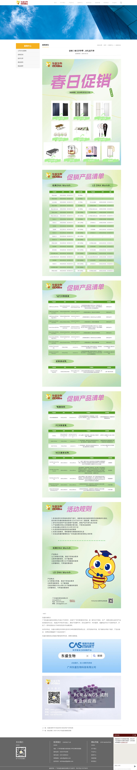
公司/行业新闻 (22, 50)
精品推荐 (20, 66)
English (114, 2)
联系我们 (106, 2)
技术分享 (20, 58)
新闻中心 (80, 2)
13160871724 (124, 742)
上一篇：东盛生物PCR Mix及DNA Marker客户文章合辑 (57, 728)
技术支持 (88, 2)
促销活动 (20, 54)
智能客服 (97, 2)
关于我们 (62, 2)
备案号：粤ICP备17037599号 (79, 768)
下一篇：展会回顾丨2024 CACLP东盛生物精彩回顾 (56, 730)
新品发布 (20, 62)
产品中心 (71, 2)
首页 (55, 2)
